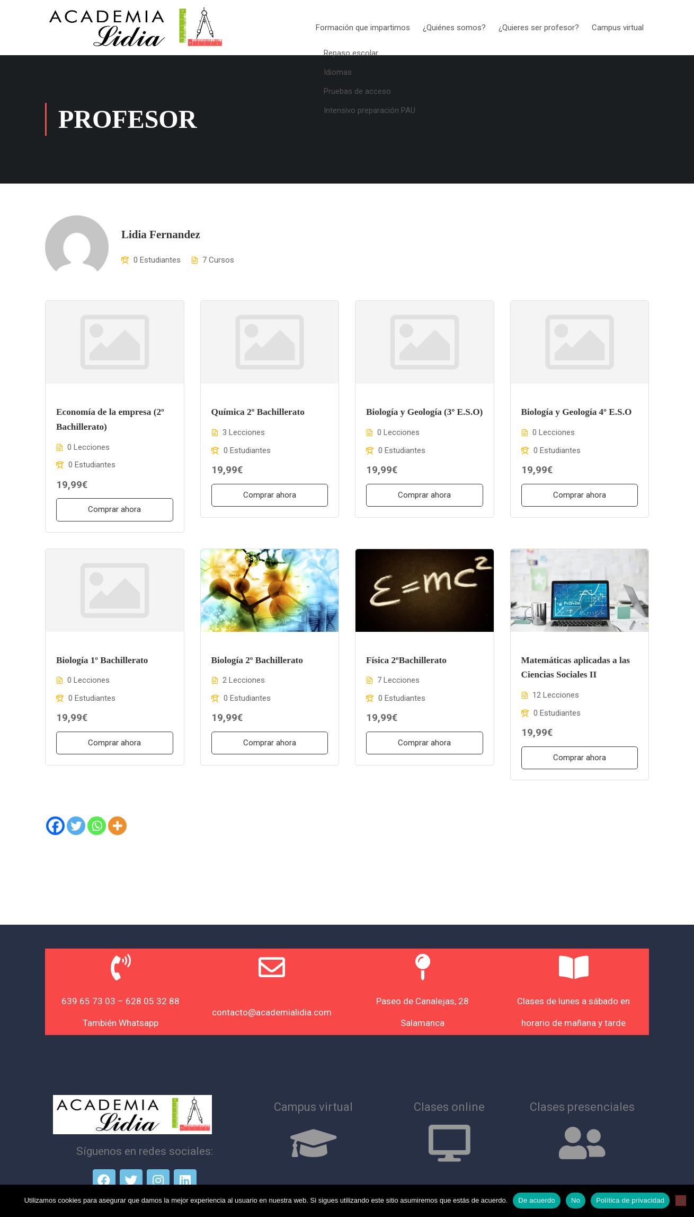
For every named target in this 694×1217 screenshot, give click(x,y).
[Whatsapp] (96, 827)
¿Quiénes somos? (454, 28)
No (575, 1200)
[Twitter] (76, 827)
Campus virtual (618, 28)
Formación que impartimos (363, 28)
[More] (117, 827)
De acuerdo (536, 1200)
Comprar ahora (114, 511)
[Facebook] (55, 827)
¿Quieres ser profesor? (539, 28)
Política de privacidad (630, 1200)
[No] (680, 1200)
